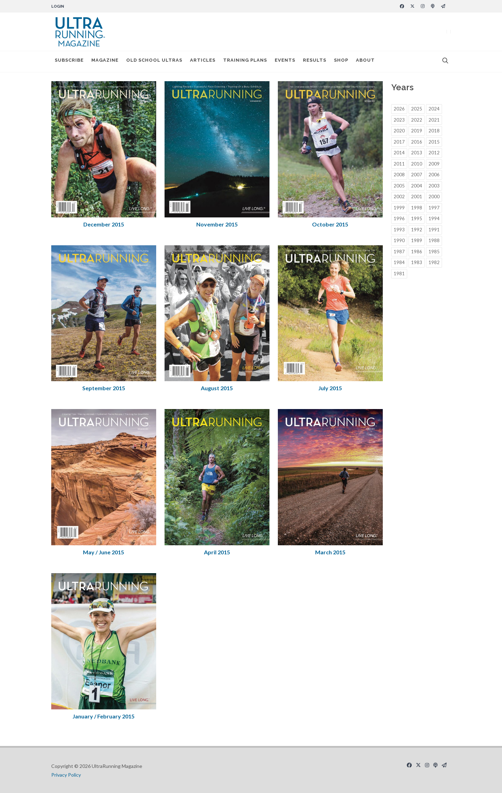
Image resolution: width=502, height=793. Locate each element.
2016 (416, 142)
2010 (416, 164)
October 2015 (330, 224)
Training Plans (245, 61)
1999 (399, 207)
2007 (416, 174)
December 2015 (103, 224)
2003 (434, 185)
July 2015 (330, 388)
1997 (434, 207)
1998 (416, 207)
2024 (434, 108)
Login (57, 6)
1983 (416, 262)
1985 (434, 251)
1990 (399, 240)
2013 (416, 152)
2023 (399, 120)
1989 (416, 240)
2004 (416, 185)
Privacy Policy (66, 775)
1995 (416, 218)
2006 (434, 174)
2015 (434, 142)
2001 (416, 196)
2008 (399, 174)
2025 (416, 108)
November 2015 (217, 224)
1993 (399, 229)
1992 (416, 229)
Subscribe (69, 61)
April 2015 (217, 552)
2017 (399, 142)
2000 (434, 196)
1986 (416, 251)
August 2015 (217, 388)
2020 (399, 130)
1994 (434, 218)
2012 (434, 152)
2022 (416, 120)
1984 (399, 262)
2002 (399, 196)
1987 (399, 251)
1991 (434, 229)
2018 (434, 130)
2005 (399, 185)
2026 (399, 108)
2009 (434, 164)
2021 (434, 120)
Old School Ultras (154, 61)
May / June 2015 (103, 552)
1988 (434, 240)
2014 (399, 152)
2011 (399, 164)
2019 (416, 130)
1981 (399, 273)
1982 (434, 262)
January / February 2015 (104, 716)
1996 (399, 218)
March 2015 (330, 552)
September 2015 (103, 388)
